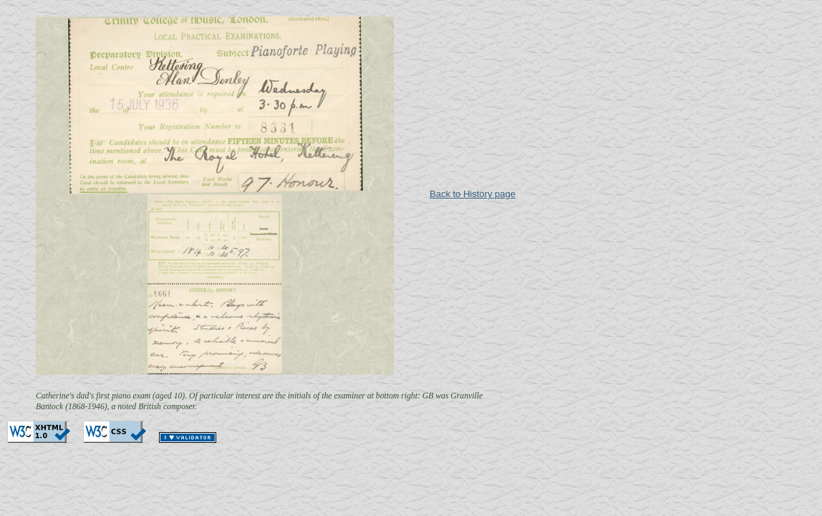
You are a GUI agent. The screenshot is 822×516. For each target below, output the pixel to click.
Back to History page (473, 193)
